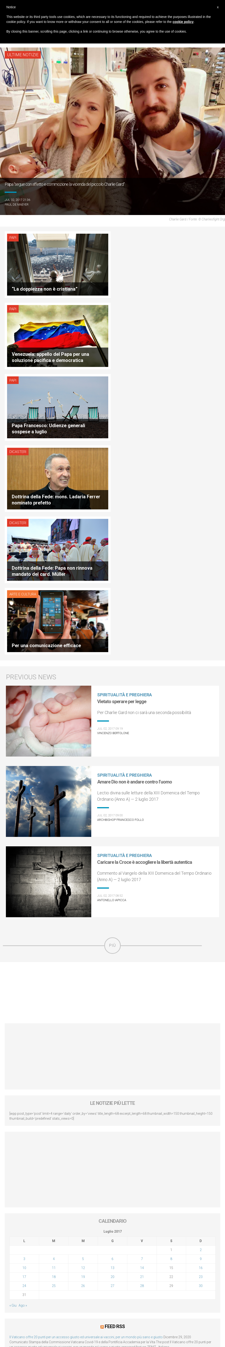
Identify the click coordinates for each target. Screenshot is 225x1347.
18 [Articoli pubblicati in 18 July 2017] (54, 1063)
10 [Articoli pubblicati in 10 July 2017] (24, 1054)
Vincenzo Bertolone (113, 519)
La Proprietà (98, 1285)
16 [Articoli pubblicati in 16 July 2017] (201, 1054)
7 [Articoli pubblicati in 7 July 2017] (142, 1045)
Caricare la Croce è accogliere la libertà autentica (144, 648)
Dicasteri (126, 309)
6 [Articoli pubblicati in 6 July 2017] (112, 1045)
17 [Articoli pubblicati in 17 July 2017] (24, 1063)
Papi (12, 238)
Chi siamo (46, 1285)
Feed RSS (115, 1112)
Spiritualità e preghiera (124, 480)
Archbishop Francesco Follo (120, 606)
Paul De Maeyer (17, 204)
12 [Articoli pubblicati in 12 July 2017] (83, 1054)
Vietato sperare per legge (121, 488)
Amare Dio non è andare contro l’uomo (134, 568)
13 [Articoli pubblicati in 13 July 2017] (112, 1054)
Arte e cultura (131, 380)
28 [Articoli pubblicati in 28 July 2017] (142, 1072)
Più (112, 731)
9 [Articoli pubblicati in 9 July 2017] (201, 1045)
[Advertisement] (112, 779)
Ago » (23, 1091)
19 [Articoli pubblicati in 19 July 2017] (83, 1063)
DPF (61, 1285)
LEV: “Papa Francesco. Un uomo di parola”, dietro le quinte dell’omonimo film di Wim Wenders (78, 1140)
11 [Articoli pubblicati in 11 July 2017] (54, 1054)
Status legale (136, 1285)
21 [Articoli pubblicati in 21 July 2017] (142, 1063)
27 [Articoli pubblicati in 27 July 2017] (112, 1072)
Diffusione (76, 1285)
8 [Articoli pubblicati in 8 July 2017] (171, 1045)
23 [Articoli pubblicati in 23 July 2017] (201, 1063)
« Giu (13, 1091)
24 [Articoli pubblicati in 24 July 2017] (24, 1072)
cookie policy (183, 22)
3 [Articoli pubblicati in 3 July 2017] (24, 1045)
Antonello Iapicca (111, 686)
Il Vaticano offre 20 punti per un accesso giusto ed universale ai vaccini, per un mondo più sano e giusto (86, 1123)
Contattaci (178, 1285)
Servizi (116, 1285)
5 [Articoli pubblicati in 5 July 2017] (83, 1045)
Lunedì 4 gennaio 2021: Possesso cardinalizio (43, 1158)
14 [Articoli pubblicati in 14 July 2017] (142, 1054)
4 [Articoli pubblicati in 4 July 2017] (54, 1045)
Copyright (158, 1285)
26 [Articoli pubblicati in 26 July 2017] (83, 1072)
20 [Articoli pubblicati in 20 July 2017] (112, 1063)
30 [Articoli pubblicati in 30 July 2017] (201, 1072)
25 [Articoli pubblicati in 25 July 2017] (54, 1072)
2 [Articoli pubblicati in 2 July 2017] (201, 1036)
